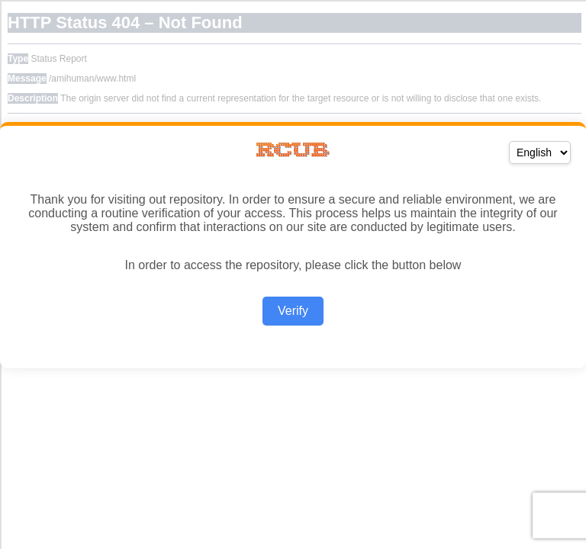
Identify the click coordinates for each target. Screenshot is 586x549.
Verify (293, 310)
